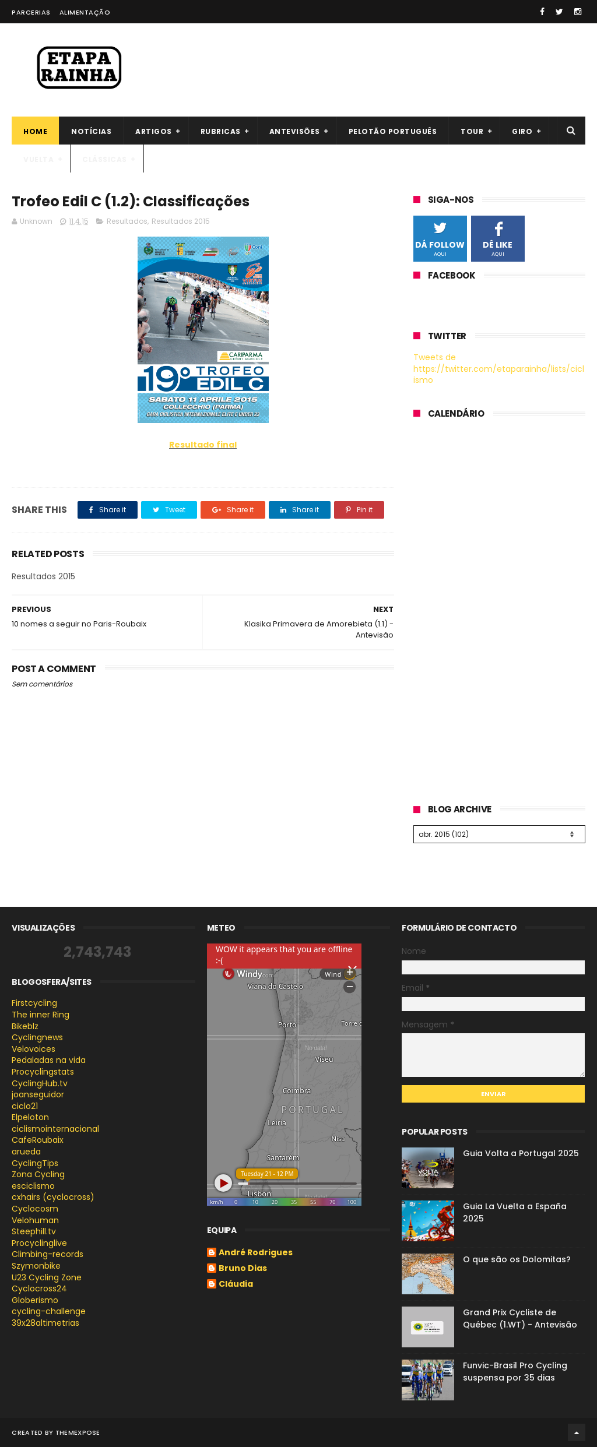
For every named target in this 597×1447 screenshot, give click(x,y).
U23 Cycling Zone (47, 1277)
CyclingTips (35, 1163)
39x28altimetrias (45, 1323)
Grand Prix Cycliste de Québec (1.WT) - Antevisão (520, 1318)
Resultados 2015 (181, 221)
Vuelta (38, 159)
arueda (26, 1151)
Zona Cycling (38, 1174)
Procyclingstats (43, 1072)
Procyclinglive (39, 1243)
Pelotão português (393, 131)
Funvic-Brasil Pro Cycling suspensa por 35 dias (515, 1371)
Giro (522, 131)
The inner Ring (40, 1014)
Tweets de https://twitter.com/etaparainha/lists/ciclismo (498, 368)
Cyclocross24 (39, 1288)
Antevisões (294, 131)
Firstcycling (34, 1003)
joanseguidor (38, 1094)
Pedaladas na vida (49, 1060)
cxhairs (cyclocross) (53, 1197)
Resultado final (203, 444)
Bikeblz (25, 1026)
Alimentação (85, 12)
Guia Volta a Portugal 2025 (521, 1153)
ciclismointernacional (55, 1129)
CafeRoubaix (38, 1140)
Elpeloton (30, 1117)
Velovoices (33, 1049)
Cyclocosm (35, 1208)
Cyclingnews (37, 1037)
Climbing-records (47, 1254)
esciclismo (33, 1186)
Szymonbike (36, 1266)
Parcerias (31, 12)
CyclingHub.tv (40, 1083)
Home (35, 131)
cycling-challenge (49, 1311)
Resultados (127, 221)
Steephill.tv (34, 1231)
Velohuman (35, 1220)
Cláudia (236, 1284)
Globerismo (35, 1300)
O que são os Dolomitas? (517, 1259)
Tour (472, 131)
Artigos (153, 131)
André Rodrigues (256, 1253)
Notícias (91, 131)
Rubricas (221, 131)
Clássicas (104, 159)
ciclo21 (25, 1106)
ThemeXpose (77, 1432)
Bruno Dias (243, 1268)
